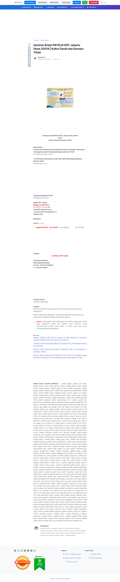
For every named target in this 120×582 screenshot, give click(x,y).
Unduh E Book (95, 554)
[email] (29, 65)
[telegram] (29, 58)
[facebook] (29, 48)
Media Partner (54, 2)
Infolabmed (77, 321)
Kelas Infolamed (30, 2)
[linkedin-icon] (28, 551)
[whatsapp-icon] (35, 551)
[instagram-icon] (22, 551)
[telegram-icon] (31, 551)
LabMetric (77, 2)
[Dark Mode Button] (101, 2)
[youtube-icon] (25, 551)
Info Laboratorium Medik (62, 578)
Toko (84, 2)
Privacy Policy (66, 2)
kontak (78, 558)
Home (65, 554)
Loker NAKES (94, 2)
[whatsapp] (29, 55)
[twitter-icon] (18, 551)
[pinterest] (29, 62)
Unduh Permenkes (95, 558)
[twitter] (29, 51)
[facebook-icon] (15, 551)
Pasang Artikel (42, 2)
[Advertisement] (60, 24)
